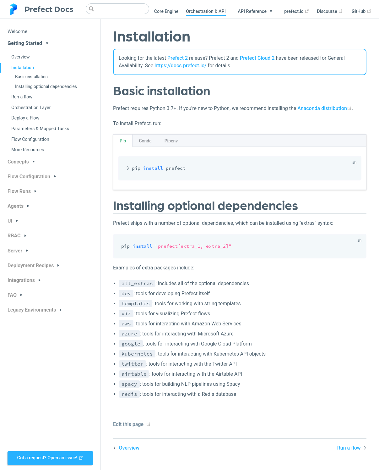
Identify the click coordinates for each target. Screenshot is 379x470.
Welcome (17, 31)
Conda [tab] (145, 140)
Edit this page (128, 424)
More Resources (27, 149)
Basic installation (31, 76)
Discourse (330, 11)
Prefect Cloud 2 (257, 58)
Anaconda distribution (324, 108)
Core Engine (166, 11)
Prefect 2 (177, 58)
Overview (20, 57)
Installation (22, 67)
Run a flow (21, 97)
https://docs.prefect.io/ (180, 66)
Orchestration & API (206, 11)
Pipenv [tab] (171, 140)
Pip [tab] (123, 140)
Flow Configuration (30, 139)
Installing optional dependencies (46, 86)
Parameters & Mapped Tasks (40, 128)
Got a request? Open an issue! (50, 458)
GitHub (361, 11)
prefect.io (296, 11)
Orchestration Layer (31, 107)
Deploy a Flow (25, 118)
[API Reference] (255, 11)
